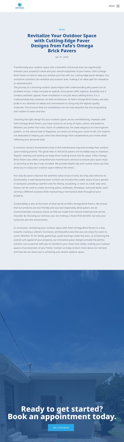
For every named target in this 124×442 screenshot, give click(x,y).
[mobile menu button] (118, 6)
